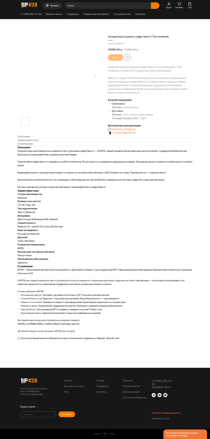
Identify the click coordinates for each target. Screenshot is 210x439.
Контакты (101, 391)
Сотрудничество (122, 14)
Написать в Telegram (123, 129)
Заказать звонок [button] (54, 14)
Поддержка (73, 14)
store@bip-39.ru (161, 387)
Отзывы (100, 380)
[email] (38, 414)
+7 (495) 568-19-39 (30, 14)
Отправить (67, 414)
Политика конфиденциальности (166, 413)
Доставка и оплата (74, 386)
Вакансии (128, 380)
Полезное (140, 14)
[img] (28, 381)
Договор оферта (131, 391)
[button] (169, 5)
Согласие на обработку (135, 397)
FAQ (66, 391)
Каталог (68, 380)
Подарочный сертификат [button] (96, 14)
